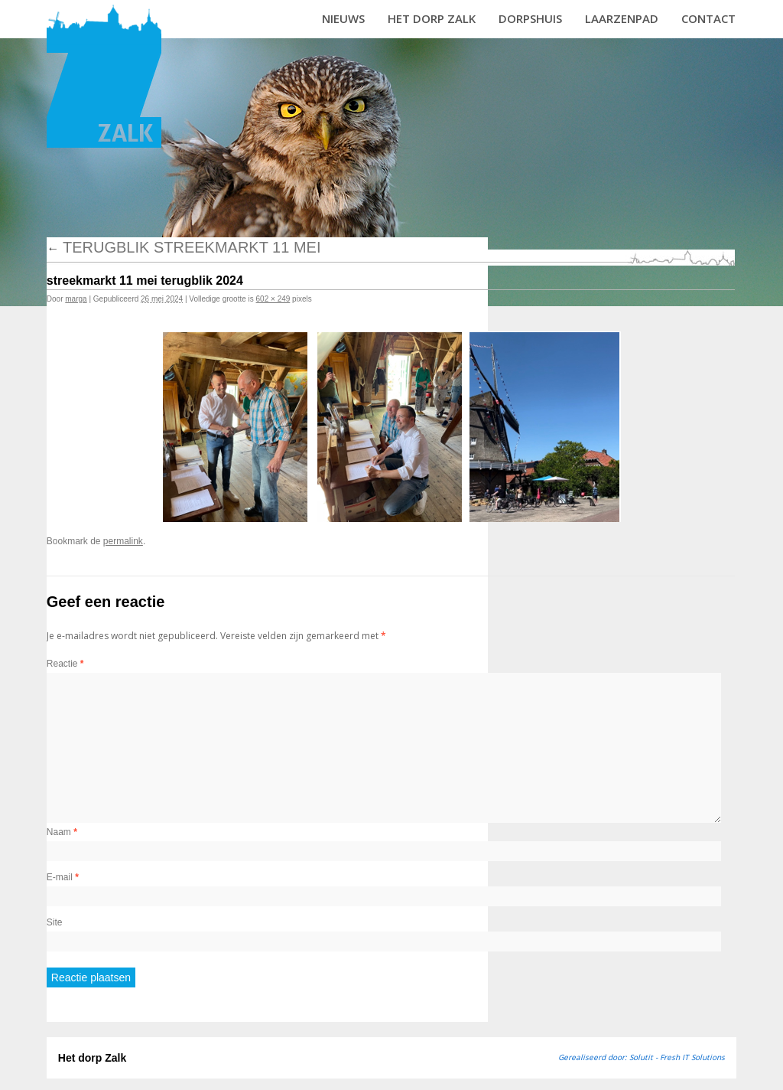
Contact (708, 18)
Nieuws (343, 18)
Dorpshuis (530, 18)
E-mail (63, 877)
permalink (123, 541)
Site (55, 922)
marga (75, 299)
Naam (62, 832)
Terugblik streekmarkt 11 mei (184, 247)
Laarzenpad (621, 18)
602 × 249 (273, 299)
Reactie (65, 663)
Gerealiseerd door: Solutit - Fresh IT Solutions (641, 1057)
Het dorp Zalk (432, 18)
